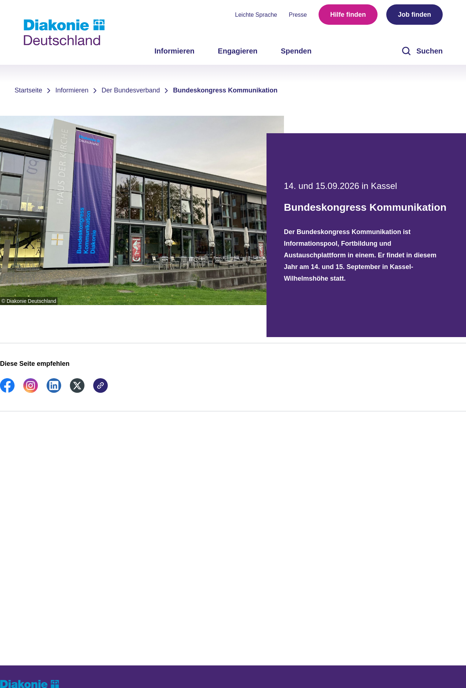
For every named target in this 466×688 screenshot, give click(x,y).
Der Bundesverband (131, 90)
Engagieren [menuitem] (237, 51)
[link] (7, 390)
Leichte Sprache (256, 15)
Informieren (71, 90)
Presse (298, 15)
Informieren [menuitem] (174, 51)
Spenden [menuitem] (296, 51)
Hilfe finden (348, 14)
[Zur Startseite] (64, 32)
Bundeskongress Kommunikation (225, 90)
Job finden (414, 14)
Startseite (28, 90)
